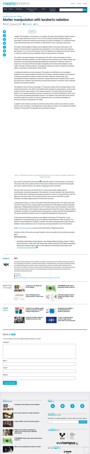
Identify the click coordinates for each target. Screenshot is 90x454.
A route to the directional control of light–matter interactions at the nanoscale (66, 259)
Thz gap (25, 51)
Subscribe (83, 362)
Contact (57, 432)
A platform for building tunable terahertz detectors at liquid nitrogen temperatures (35, 249)
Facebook (79, 432)
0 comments (28, 24)
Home (34, 427)
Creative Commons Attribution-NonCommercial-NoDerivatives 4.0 (43, 450)
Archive (35, 439)
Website (18, 213)
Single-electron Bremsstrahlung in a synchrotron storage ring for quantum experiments (25, 371)
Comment (6, 282)
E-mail (5, 308)
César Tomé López (24, 168)
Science (35, 429)
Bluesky (78, 427)
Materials (19, 16)
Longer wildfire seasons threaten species (26, 361)
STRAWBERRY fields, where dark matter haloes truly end (66, 226)
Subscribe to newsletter (36, 442)
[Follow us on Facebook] (72, 346)
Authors (57, 429)
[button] (4, 31)
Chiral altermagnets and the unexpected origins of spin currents (66, 236)
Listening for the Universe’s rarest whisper (34, 226)
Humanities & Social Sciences (37, 435)
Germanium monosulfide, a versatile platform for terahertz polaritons (65, 249)
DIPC (15, 16)
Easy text (18, 32)
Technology (36, 432)
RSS (77, 434)
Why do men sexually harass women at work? (27, 386)
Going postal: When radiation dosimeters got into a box (34, 258)
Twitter (78, 429)
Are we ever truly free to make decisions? (26, 353)
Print (36, 24)
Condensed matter (8, 16)
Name (5, 301)
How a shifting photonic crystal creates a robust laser (34, 235)
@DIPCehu (19, 215)
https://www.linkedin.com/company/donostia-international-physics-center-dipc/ (38, 217)
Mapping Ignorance (13, 450)
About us (57, 427)
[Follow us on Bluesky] (53, 346)
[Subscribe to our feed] (82, 346)
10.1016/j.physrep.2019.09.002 (26, 187)
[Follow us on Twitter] (62, 346)
